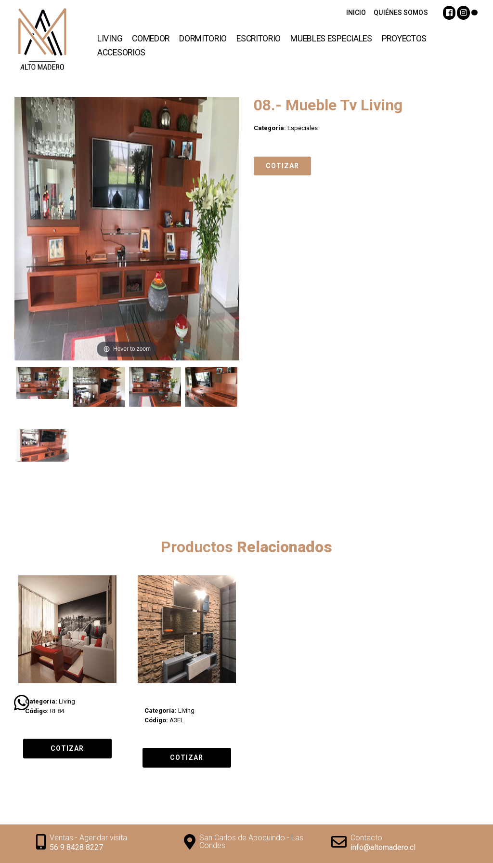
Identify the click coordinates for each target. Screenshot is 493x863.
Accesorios (121, 52)
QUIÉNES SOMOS (401, 12)
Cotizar (282, 166)
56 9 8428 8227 (76, 847)
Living (109, 38)
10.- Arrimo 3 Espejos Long (178, 697)
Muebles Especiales (331, 38)
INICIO (356, 12)
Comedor (150, 38)
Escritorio (258, 38)
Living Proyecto (46, 692)
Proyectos (404, 38)
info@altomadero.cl (382, 847)
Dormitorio (203, 38)
